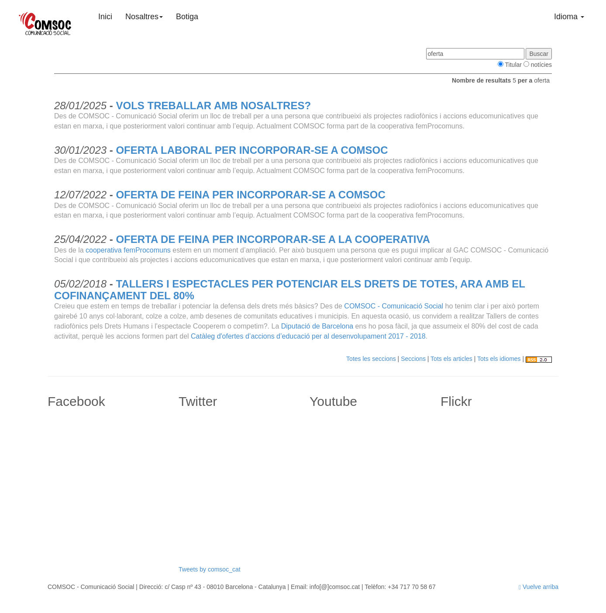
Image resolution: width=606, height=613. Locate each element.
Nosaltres (144, 16)
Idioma (569, 16)
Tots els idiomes (499, 358)
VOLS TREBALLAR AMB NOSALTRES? (213, 105)
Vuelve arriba (538, 586)
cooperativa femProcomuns (128, 250)
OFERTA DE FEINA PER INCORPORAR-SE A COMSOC (250, 195)
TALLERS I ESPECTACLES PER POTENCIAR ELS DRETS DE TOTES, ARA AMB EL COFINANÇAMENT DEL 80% (289, 289)
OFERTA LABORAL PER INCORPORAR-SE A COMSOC (252, 150)
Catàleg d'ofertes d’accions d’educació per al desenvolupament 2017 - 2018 (308, 336)
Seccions (413, 358)
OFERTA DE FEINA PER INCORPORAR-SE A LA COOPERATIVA (273, 239)
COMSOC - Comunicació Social (393, 306)
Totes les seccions (371, 358)
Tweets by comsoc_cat (210, 569)
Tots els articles (451, 358)
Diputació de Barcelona (317, 326)
